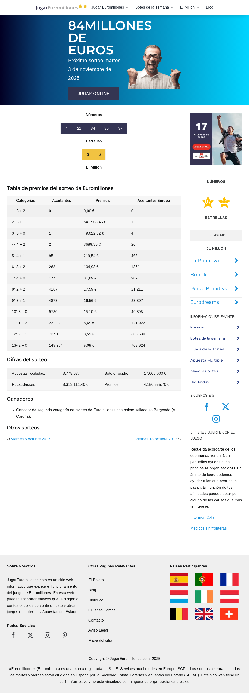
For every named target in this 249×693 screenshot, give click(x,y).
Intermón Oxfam (204, 517)
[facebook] (206, 407)
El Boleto (96, 580)
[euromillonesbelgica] (179, 609)
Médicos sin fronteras (208, 528)
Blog (92, 590)
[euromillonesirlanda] (204, 592)
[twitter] (225, 407)
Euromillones (40, 593)
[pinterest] (65, 635)
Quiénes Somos (102, 610)
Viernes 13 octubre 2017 (156, 439)
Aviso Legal (98, 630)
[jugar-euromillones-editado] (60, 5)
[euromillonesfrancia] (229, 575)
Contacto (96, 620)
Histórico (95, 600)
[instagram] (216, 419)
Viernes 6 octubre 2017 (30, 439)
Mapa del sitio (100, 640)
